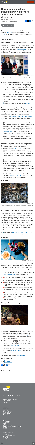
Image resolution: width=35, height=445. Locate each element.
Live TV (4, 405)
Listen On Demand (6, 408)
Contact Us (5, 428)
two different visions (26, 98)
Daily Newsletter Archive (7, 412)
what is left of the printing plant (19, 232)
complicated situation (8, 131)
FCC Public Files (6, 434)
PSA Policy (5, 438)
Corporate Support (6, 424)
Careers (4, 423)
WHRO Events (5, 410)
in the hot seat (17, 148)
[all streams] (33, 443)
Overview (4, 420)
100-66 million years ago (22, 335)
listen (4, 34)
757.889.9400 (5, 400)
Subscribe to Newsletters (7, 411)
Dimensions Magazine (7, 413)
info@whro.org (10, 400)
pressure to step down (15, 175)
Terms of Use (5, 437)
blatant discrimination (16, 345)
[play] (2, 443)
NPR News (8, 361)
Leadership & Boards (7, 421)
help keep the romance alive (8, 274)
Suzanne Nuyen (20, 355)
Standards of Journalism (7, 425)
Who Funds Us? (6, 427)
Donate (31, 1)
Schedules (5, 409)
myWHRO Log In (6, 414)
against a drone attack (16, 350)
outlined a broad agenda (22, 49)
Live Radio (5, 407)
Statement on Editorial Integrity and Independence (12, 426)
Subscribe (9, 32)
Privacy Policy (5, 436)
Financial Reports (6, 422)
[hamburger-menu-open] (2, 2)
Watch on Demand (6, 406)
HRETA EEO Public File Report (9, 435)
